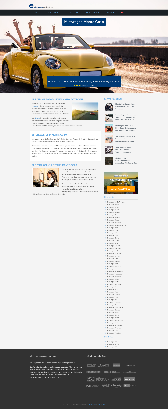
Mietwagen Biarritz (113, 220)
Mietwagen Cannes (113, 238)
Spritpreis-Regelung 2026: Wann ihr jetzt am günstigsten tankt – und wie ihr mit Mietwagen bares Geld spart (125, 138)
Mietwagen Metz (112, 269)
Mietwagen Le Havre (114, 253)
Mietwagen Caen (112, 230)
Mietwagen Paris (112, 297)
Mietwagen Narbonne (114, 284)
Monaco (35, 106)
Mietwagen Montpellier (114, 274)
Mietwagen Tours (112, 330)
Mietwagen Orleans (113, 294)
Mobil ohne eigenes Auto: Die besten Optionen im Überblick (125, 106)
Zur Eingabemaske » (121, 188)
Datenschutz (101, 404)
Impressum (92, 404)
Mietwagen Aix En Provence (116, 202)
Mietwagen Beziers (113, 217)
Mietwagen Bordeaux (114, 223)
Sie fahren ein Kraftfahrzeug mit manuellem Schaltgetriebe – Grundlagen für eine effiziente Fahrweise (125, 160)
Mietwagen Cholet (113, 241)
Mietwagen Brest (112, 228)
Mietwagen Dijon (112, 243)
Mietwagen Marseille (114, 266)
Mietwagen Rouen (113, 318)
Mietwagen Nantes (113, 282)
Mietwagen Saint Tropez (115, 323)
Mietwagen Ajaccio (113, 205)
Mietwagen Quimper (113, 310)
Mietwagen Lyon (112, 264)
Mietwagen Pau (112, 300)
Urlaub (37, 118)
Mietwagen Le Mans (113, 256)
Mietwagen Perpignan (114, 302)
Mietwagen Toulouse (114, 328)
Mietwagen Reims (113, 312)
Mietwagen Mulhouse (114, 276)
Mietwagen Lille (112, 258)
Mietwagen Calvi (112, 235)
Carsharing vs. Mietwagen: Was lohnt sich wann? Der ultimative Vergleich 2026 (125, 117)
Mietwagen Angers (113, 210)
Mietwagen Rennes (113, 315)
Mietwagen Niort (112, 289)
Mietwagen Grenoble (114, 248)
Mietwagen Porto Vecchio (115, 307)
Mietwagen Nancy (113, 279)
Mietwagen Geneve (113, 246)
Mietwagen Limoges (113, 261)
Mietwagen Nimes (113, 287)
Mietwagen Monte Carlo (115, 271)
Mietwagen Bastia (113, 215)
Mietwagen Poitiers (113, 305)
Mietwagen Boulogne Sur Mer (117, 225)
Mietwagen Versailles (114, 333)
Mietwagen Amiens (113, 207)
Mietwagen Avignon (113, 212)
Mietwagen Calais (113, 233)
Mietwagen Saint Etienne (115, 320)
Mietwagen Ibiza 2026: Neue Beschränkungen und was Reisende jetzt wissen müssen (125, 128)
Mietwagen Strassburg (114, 325)
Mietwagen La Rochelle (114, 251)
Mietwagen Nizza (112, 292)
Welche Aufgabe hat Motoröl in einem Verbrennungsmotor (123, 149)
